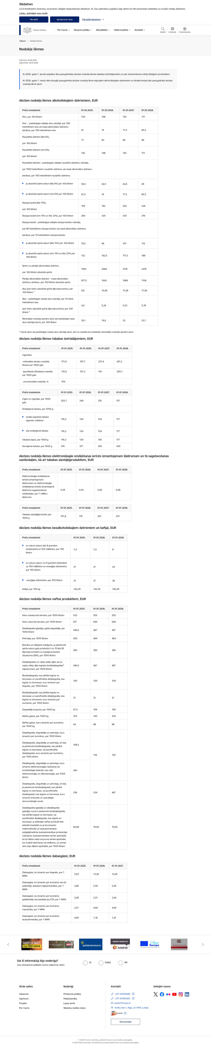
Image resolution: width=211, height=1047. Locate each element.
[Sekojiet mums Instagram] (181, 994)
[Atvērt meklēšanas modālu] (163, 30)
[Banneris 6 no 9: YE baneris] (179, 944)
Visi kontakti (125, 1021)
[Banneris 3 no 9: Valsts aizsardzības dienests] (90, 944)
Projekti (23, 1003)
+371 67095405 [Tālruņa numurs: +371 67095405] (122, 998)
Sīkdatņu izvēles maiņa (74, 1008)
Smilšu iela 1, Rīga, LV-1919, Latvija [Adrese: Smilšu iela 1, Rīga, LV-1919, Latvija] (131, 1007)
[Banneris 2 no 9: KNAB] (61, 944)
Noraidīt (34, 19)
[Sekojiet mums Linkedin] (187, 994)
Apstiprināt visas (65, 19)
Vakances (24, 994)
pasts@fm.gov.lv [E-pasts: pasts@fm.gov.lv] (123, 1003)
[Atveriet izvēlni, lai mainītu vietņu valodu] (172, 30)
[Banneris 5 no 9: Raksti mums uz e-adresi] (149, 944)
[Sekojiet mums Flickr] (168, 994)
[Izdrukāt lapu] (185, 48)
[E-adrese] (117, 1013)
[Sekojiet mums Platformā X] (155, 994)
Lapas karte (69, 1003)
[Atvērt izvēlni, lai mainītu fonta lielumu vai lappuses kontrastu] (185, 30)
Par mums (24, 1008)
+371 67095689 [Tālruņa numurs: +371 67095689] (122, 994)
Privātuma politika (72, 994)
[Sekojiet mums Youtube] (174, 994)
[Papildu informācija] (133, 994)
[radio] (87, 962)
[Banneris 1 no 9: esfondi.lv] (31, 944)
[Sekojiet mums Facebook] (162, 994)
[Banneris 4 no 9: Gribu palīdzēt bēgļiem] (120, 944)
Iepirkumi (23, 998)
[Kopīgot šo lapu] (185, 55)
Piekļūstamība (70, 998)
